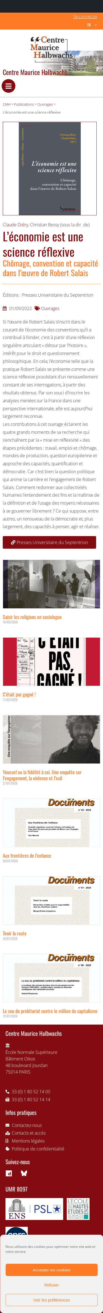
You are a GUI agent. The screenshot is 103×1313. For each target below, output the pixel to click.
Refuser (51, 1285)
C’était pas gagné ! (19, 694)
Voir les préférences (51, 1300)
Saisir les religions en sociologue (32, 616)
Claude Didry (15, 225)
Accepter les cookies (52, 1270)
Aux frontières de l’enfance (27, 855)
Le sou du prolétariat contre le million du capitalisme (50, 1010)
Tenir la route (15, 933)
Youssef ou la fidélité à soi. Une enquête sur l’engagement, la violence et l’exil (42, 775)
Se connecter (85, 16)
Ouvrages (50, 308)
